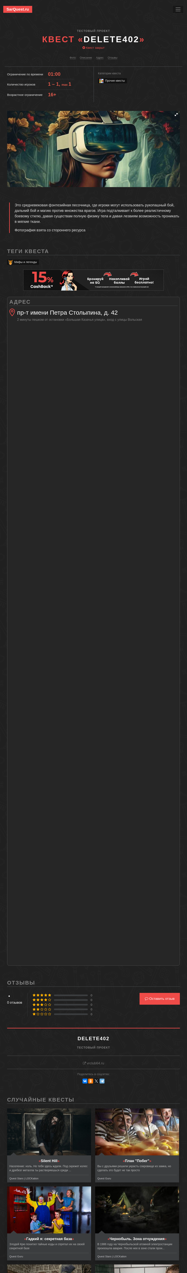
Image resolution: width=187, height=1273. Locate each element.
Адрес (99, 57)
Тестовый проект (93, 31)
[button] (176, 114)
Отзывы (113, 57)
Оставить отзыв (160, 999)
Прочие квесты (112, 80)
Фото (73, 57)
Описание (86, 57)
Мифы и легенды (22, 262)
